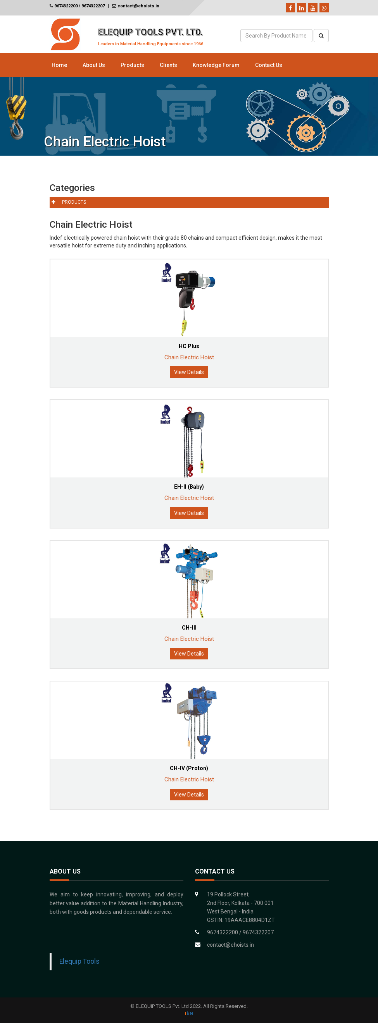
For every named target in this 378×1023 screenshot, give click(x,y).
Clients (168, 65)
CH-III (189, 628)
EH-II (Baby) (189, 487)
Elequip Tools (79, 961)
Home (59, 65)
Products (132, 65)
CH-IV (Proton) (189, 768)
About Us (94, 65)
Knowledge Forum (216, 65)
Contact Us (268, 65)
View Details (189, 372)
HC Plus (189, 346)
